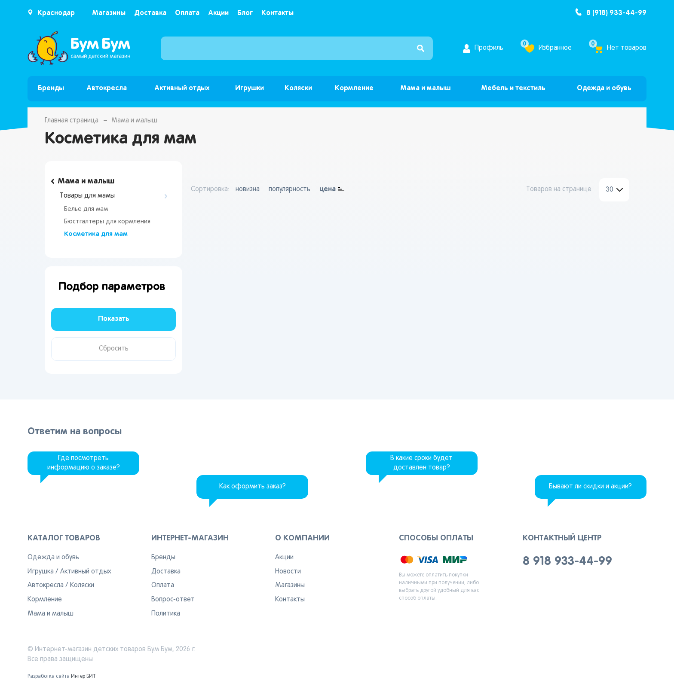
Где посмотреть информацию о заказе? (83, 463)
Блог (245, 13)
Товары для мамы (87, 196)
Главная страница (71, 121)
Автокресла (106, 88)
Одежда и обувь (604, 88)
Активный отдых (181, 88)
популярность (289, 189)
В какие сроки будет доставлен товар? (421, 463)
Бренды (51, 88)
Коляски (298, 88)
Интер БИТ (83, 676)
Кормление (354, 88)
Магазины (109, 13)
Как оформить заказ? (252, 487)
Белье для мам (86, 209)
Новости (288, 572)
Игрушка (41, 572)
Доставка (150, 13)
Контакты (277, 13)
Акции (218, 13)
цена (327, 189)
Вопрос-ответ (173, 600)
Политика (165, 614)
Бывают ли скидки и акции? (590, 487)
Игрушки (249, 88)
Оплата (187, 13)
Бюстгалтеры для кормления (107, 222)
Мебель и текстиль (513, 88)
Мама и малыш (425, 88)
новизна (248, 189)
